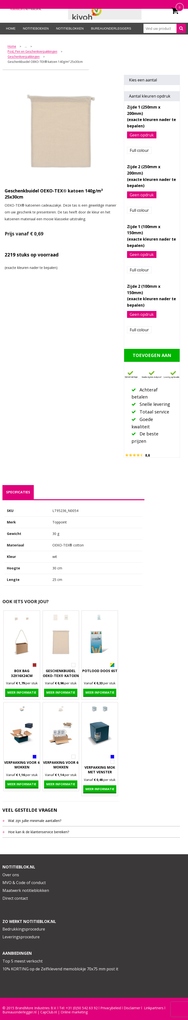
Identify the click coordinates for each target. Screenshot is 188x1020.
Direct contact (15, 898)
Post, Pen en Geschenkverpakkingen (32, 51)
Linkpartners (154, 1008)
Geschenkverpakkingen (24, 56)
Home (11, 28)
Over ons (10, 874)
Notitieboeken (36, 28)
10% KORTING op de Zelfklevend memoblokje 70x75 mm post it (60, 969)
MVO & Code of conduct (24, 882)
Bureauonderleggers (111, 28)
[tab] (18, 492)
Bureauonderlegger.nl (19, 1012)
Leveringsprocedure (21, 937)
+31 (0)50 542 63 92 (82, 1008)
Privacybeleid (110, 1008)
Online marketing (74, 1012)
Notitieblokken (70, 28)
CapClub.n (48, 1012)
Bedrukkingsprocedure (23, 929)
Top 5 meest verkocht (22, 961)
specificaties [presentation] (18, 492)
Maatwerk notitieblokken (25, 890)
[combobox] (164, 28)
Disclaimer (132, 1008)
